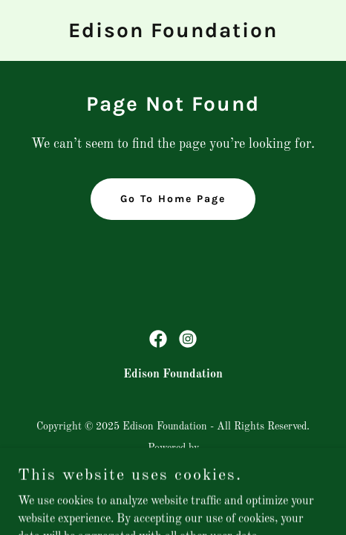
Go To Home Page (173, 198)
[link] (173, 34)
